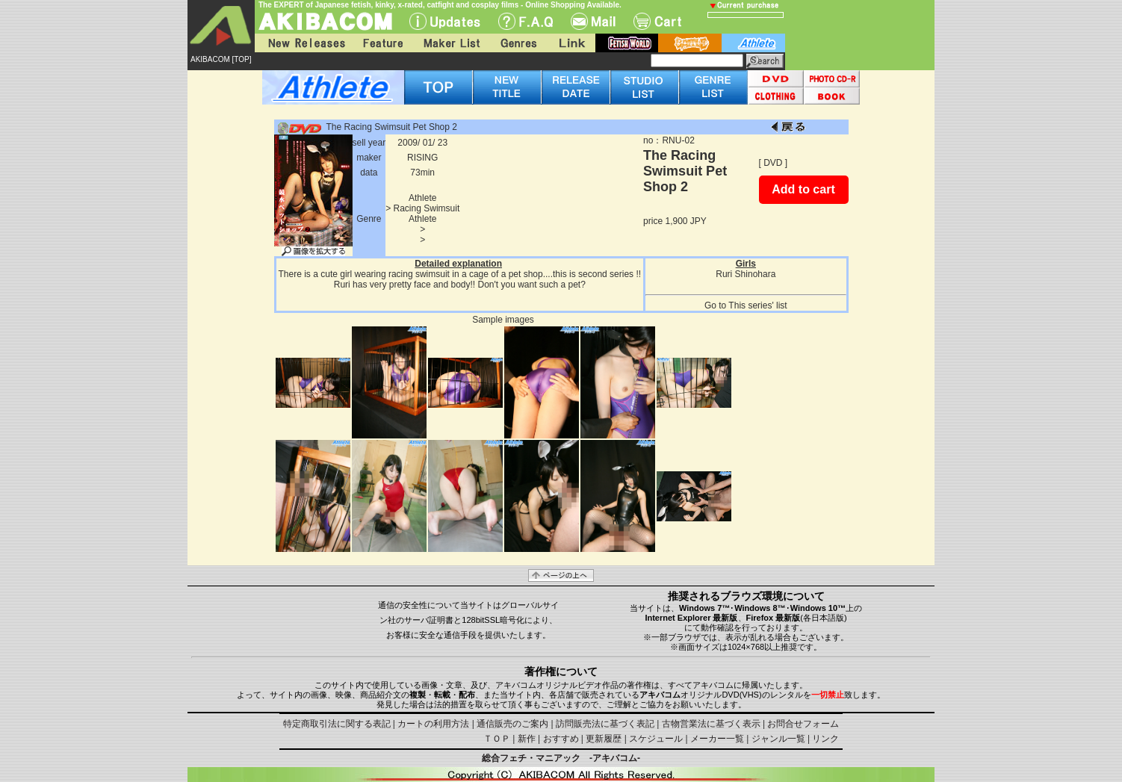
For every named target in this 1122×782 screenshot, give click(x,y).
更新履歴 (604, 738)
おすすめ (561, 738)
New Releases (303, 43)
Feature (382, 43)
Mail (593, 21)
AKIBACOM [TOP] (221, 59)
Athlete (422, 198)
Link (570, 43)
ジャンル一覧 (778, 738)
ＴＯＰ (496, 738)
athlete (753, 43)
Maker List (451, 43)
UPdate (445, 21)
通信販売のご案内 (512, 724)
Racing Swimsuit (427, 208)
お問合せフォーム (803, 724)
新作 (527, 738)
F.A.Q (526, 21)
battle (690, 43)
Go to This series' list (745, 305)
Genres (517, 43)
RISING (422, 157)
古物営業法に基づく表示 (711, 724)
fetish (626, 43)
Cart (657, 21)
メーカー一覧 (717, 738)
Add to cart (803, 189)
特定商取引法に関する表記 (337, 724)
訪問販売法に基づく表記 (605, 724)
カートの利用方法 (433, 724)
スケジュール (656, 738)
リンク (825, 738)
